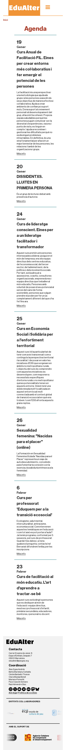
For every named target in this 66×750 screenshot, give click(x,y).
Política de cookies (27, 693)
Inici (5, 20)
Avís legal (13, 693)
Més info (21, 154)
